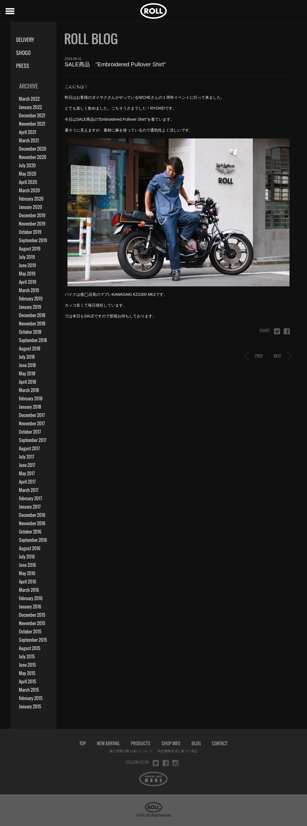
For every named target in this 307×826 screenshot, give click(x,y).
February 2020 (31, 198)
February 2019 (30, 298)
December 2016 (32, 515)
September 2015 (33, 639)
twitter (277, 331)
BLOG (196, 743)
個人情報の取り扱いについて (131, 751)
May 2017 (27, 473)
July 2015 (27, 656)
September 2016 (33, 540)
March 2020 (29, 190)
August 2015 (29, 648)
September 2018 (33, 340)
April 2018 (27, 381)
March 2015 (29, 689)
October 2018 (30, 332)
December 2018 (32, 315)
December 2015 (32, 615)
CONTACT (220, 743)
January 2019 (30, 307)
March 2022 (29, 98)
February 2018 (30, 398)
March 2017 (28, 490)
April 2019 (27, 282)
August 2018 (29, 348)
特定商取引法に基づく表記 (178, 751)
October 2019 (30, 232)
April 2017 (27, 481)
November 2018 (32, 323)
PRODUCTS (140, 743)
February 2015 (30, 698)
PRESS (22, 66)
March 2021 (29, 140)
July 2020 (27, 165)
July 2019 (27, 257)
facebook (287, 331)
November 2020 (32, 157)
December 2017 (32, 415)
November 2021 (32, 123)
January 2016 (30, 606)
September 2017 (32, 440)
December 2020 (32, 148)
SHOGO (23, 53)
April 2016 (27, 581)
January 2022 (30, 107)
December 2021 (32, 115)
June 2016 (27, 565)
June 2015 (27, 664)
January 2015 (30, 706)
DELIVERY (25, 40)
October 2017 (30, 431)
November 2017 (32, 423)
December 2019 (32, 215)
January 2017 (30, 506)
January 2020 (30, 207)
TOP (82, 743)
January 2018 (30, 406)
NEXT (277, 356)
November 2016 (32, 523)
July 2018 (27, 356)
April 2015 (27, 681)
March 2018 (29, 390)
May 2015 (27, 673)
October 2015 (30, 631)
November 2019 (32, 223)
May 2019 (27, 273)
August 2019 (29, 248)
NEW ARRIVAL (108, 743)
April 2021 (27, 132)
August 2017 (29, 448)
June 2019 (27, 265)
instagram (175, 763)
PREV (259, 356)
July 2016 (27, 556)
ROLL (153, 11)
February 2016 (30, 598)
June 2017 (27, 465)
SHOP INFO (171, 743)
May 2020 (27, 173)
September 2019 (33, 240)
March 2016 (29, 590)
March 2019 (29, 290)
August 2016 (29, 548)
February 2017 (30, 498)
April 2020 (28, 182)
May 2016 (27, 573)
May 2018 (27, 373)
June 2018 (27, 365)
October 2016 (30, 531)
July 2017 (26, 456)
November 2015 (32, 623)
